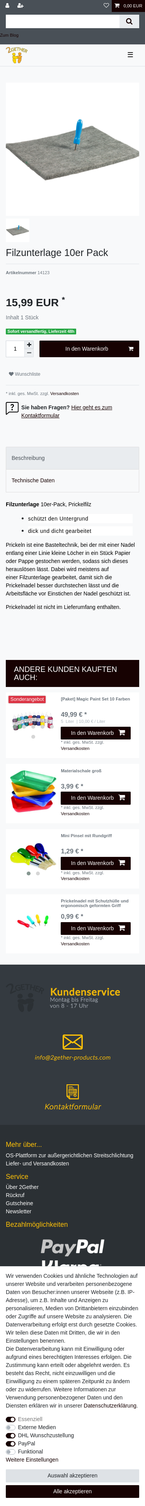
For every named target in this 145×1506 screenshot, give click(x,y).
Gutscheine (19, 1203)
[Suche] (129, 21)
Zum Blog (9, 35)
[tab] (72, 458)
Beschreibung (28, 458)
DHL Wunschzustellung (46, 1435)
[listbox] (33, 720)
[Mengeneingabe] (15, 349)
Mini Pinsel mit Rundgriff (86, 835)
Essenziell (30, 1419)
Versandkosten (64, 393)
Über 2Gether (22, 1187)
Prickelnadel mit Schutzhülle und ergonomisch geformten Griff (94, 903)
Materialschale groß (81, 770)
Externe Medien (37, 1427)
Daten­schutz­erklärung (110, 1406)
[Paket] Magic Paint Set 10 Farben (95, 699)
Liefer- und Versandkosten (37, 1163)
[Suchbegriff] (62, 21)
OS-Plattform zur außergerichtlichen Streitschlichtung (69, 1155)
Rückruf (15, 1195)
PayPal (26, 1443)
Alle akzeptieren (72, 1491)
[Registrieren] (21, 6)
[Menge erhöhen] (29, 345)
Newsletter (18, 1211)
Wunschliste (24, 374)
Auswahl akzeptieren (72, 1475)
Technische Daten (33, 480)
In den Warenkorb (99, 349)
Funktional (30, 1451)
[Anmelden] (8, 6)
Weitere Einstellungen (32, 1460)
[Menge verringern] (29, 353)
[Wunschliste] (106, 6)
